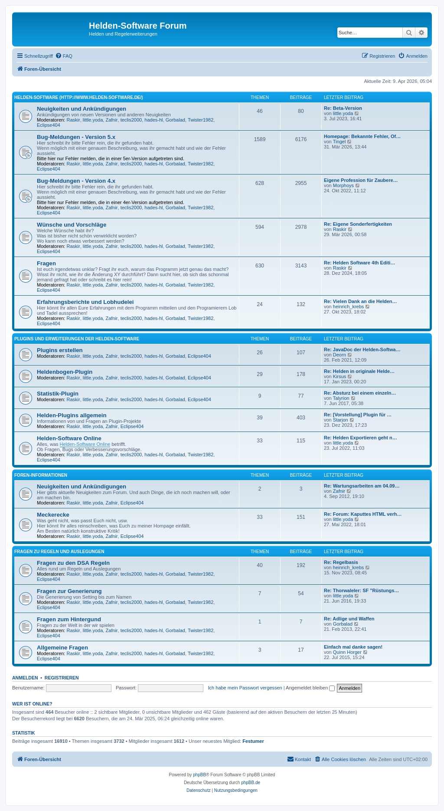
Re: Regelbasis (341, 562)
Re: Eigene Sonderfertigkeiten (358, 224)
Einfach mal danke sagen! (353, 646)
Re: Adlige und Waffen (349, 618)
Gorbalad (175, 119)
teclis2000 (131, 119)
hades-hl (153, 119)
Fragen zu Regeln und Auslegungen (59, 551)
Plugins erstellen (60, 350)
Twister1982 (200, 119)
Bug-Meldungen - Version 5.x (76, 137)
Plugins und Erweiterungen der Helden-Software (76, 338)
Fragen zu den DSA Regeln (73, 563)
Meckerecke (53, 514)
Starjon (340, 419)
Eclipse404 (48, 125)
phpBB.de (250, 782)
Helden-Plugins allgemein (71, 415)
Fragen (46, 263)
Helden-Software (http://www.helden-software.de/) (78, 97)
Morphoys (343, 185)
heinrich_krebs (348, 306)
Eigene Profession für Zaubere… (361, 180)
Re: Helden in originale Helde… (359, 371)
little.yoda (93, 119)
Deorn (339, 354)
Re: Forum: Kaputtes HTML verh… (363, 514)
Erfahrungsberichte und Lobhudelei (85, 302)
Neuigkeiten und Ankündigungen (81, 108)
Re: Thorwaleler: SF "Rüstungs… (361, 590)
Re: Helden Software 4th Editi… (359, 262)
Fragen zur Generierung (69, 591)
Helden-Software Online (69, 438)
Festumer (253, 741)
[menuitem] (63, 56)
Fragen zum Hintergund (69, 619)
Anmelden (25, 677)
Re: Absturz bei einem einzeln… (360, 393)
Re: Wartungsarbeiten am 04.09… (361, 485)
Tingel (339, 141)
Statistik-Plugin (57, 393)
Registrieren (62, 677)
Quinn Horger (347, 652)
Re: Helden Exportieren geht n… (360, 437)
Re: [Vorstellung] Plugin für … (358, 414)
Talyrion (341, 398)
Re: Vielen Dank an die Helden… (360, 301)
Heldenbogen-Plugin (64, 372)
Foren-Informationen (40, 475)
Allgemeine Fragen (62, 647)
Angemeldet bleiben (310, 687)
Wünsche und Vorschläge (71, 224)
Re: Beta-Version (343, 108)
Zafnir (111, 119)
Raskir (73, 119)
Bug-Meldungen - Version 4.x (76, 181)
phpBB (199, 774)
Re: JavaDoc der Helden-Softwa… (362, 349)
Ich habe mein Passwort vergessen (245, 687)
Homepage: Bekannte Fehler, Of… (362, 136)
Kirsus (339, 376)
